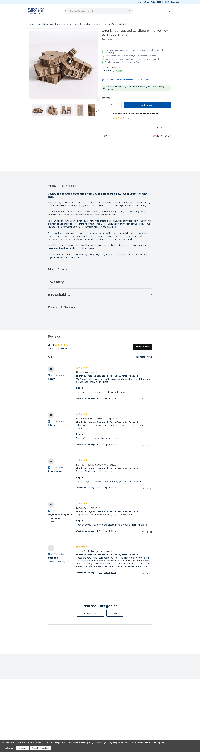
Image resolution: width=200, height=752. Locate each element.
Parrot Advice (143, 2)
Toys (115, 613)
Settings (9, 748)
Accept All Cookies (40, 748)
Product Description (111, 67)
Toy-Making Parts (90, 613)
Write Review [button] (142, 347)
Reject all (22, 748)
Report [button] (107, 398)
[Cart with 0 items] (168, 12)
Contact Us (175, 2)
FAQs (153, 2)
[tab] (144, 357)
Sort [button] (51, 357)
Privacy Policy (159, 742)
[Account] (161, 12)
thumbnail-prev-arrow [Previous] (29, 110)
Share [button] (113, 398)
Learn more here (143, 79)
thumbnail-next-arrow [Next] (98, 110)
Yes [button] (100, 398)
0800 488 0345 (163, 2)
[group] (61, 345)
